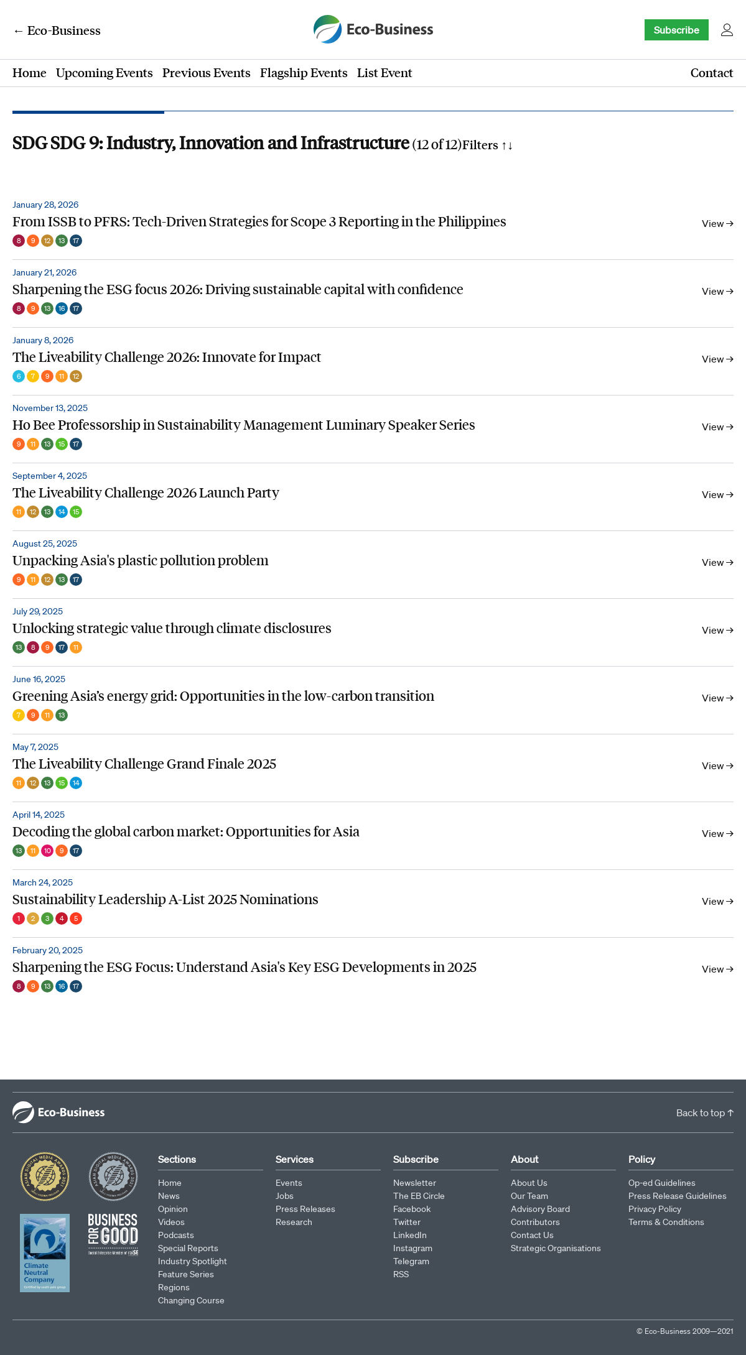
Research (294, 1222)
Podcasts (176, 1235)
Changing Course (191, 1300)
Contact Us (532, 1235)
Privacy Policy (654, 1208)
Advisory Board (540, 1208)
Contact (712, 72)
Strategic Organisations (556, 1248)
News (169, 1195)
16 (61, 308)
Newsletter (414, 1182)
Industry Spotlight (192, 1261)
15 (61, 444)
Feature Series (186, 1274)
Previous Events (206, 72)
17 (76, 241)
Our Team (529, 1195)
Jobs (285, 1195)
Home (29, 72)
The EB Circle (419, 1195)
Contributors (535, 1222)
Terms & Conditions (666, 1222)
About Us (529, 1182)
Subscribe (676, 30)
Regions (174, 1287)
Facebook (412, 1208)
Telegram (411, 1261)
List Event (385, 72)
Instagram (412, 1248)
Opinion (173, 1208)
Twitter (407, 1222)
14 (61, 512)
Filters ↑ (487, 144)
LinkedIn (410, 1235)
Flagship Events (304, 72)
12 (47, 241)
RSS (401, 1274)
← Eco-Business (56, 30)
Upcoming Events (104, 72)
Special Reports (188, 1248)
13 (61, 241)
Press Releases (305, 1208)
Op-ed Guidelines (662, 1182)
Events (289, 1182)
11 (61, 376)
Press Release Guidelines (677, 1195)
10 (47, 851)
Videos (171, 1222)
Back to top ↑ (705, 1112)
